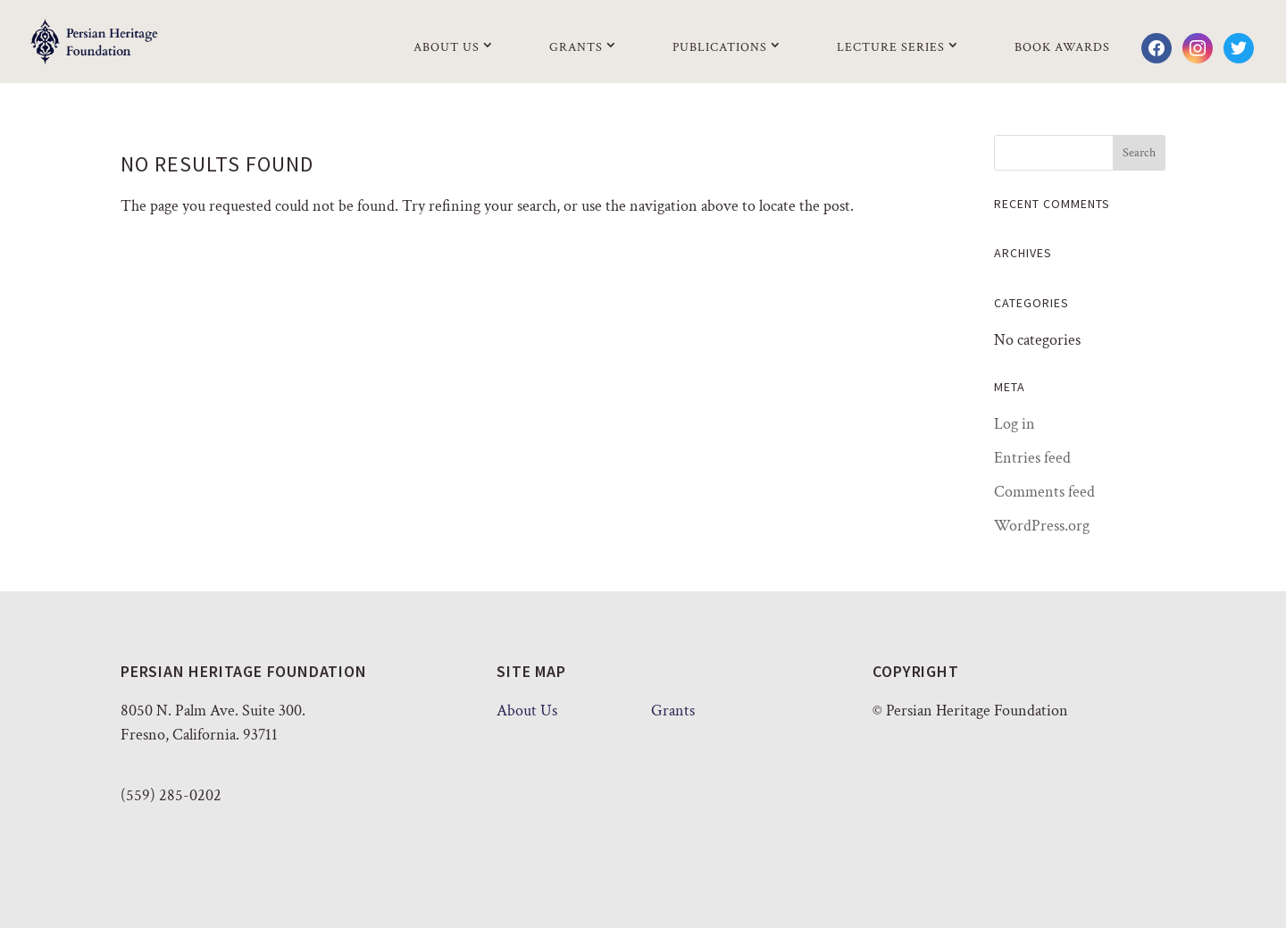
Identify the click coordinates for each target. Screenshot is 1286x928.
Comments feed (1044, 491)
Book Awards (1062, 47)
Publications (719, 47)
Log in (1014, 424)
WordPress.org (1042, 525)
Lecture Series (891, 47)
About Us (446, 47)
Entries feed (1032, 457)
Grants (576, 47)
